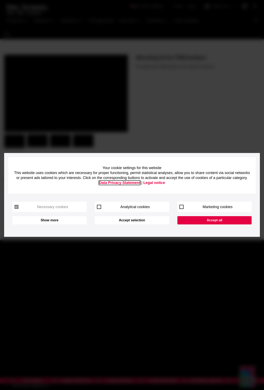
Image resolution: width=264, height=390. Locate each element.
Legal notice (154, 183)
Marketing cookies (206, 207)
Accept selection (132, 220)
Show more (49, 220)
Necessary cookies (41, 207)
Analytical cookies (123, 207)
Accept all (214, 220)
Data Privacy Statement (119, 183)
